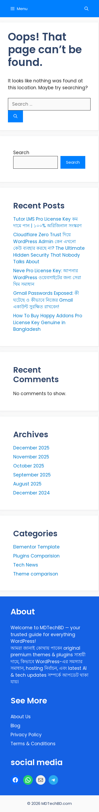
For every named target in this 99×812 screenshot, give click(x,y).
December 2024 (31, 493)
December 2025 (31, 448)
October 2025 (28, 466)
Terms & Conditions (33, 743)
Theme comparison (35, 574)
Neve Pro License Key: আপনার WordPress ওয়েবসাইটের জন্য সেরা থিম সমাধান (47, 277)
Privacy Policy (26, 734)
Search (21, 152)
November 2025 (31, 457)
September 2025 (32, 475)
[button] (86, 8)
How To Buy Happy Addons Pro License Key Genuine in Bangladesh (47, 322)
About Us (21, 716)
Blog (15, 725)
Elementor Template (36, 547)
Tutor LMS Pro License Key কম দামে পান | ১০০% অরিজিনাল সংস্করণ (47, 222)
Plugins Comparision (36, 556)
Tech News (25, 565)
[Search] (15, 116)
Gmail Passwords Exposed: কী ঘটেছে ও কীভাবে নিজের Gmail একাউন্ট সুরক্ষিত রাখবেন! (46, 300)
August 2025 (27, 484)
